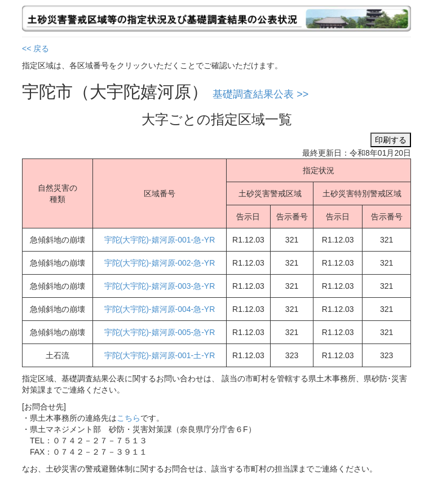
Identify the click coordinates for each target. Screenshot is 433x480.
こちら (128, 417)
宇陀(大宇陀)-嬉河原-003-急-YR (159, 285)
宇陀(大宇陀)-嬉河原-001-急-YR (159, 239)
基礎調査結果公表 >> (260, 94)
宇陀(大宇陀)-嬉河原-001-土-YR (159, 355)
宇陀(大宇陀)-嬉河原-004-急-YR (159, 309)
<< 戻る (35, 48)
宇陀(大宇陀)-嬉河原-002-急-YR (159, 262)
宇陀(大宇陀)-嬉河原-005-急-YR (159, 332)
